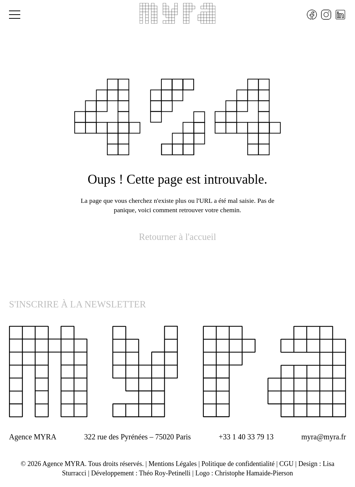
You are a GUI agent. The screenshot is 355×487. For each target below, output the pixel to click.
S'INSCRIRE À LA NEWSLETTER (77, 304)
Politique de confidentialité (238, 464)
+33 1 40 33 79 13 (246, 437)
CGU (286, 464)
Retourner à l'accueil (177, 237)
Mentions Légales (173, 464)
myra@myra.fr (323, 437)
